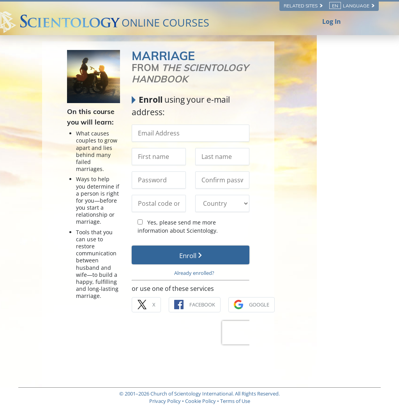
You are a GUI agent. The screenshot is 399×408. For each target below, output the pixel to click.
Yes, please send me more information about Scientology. (234, 215)
